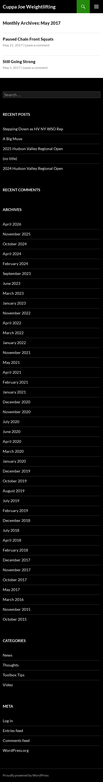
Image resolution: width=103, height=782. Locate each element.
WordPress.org (16, 750)
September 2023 (17, 273)
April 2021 (12, 372)
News (7, 655)
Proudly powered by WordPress (26, 775)
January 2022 (14, 342)
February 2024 (15, 263)
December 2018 (16, 520)
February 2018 (15, 550)
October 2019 (15, 481)
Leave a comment (37, 45)
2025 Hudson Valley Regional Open (33, 148)
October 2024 (15, 243)
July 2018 (11, 530)
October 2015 (15, 619)
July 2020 (11, 421)
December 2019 (16, 471)
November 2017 (16, 569)
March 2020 (13, 451)
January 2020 (14, 461)
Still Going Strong (19, 61)
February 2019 (15, 510)
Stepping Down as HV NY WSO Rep (33, 128)
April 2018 (12, 540)
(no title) (10, 158)
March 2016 (13, 599)
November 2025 (16, 234)
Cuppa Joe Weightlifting (29, 7)
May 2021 (11, 362)
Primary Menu (96, 6)
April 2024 (12, 253)
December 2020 (16, 402)
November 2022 (16, 313)
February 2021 (15, 382)
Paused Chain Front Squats (28, 38)
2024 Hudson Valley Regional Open (33, 168)
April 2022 (12, 322)
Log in (8, 720)
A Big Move (12, 138)
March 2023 (13, 293)
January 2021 (14, 392)
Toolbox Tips (13, 675)
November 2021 (16, 352)
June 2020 (11, 431)
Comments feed (16, 740)
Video (8, 684)
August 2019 (13, 490)
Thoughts (11, 665)
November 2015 (16, 609)
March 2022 (13, 332)
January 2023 (14, 303)
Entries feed (13, 730)
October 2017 (15, 579)
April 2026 (12, 224)
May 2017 (11, 589)
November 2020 (16, 411)
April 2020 (12, 441)
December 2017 (16, 560)
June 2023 (11, 283)
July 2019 (11, 500)
